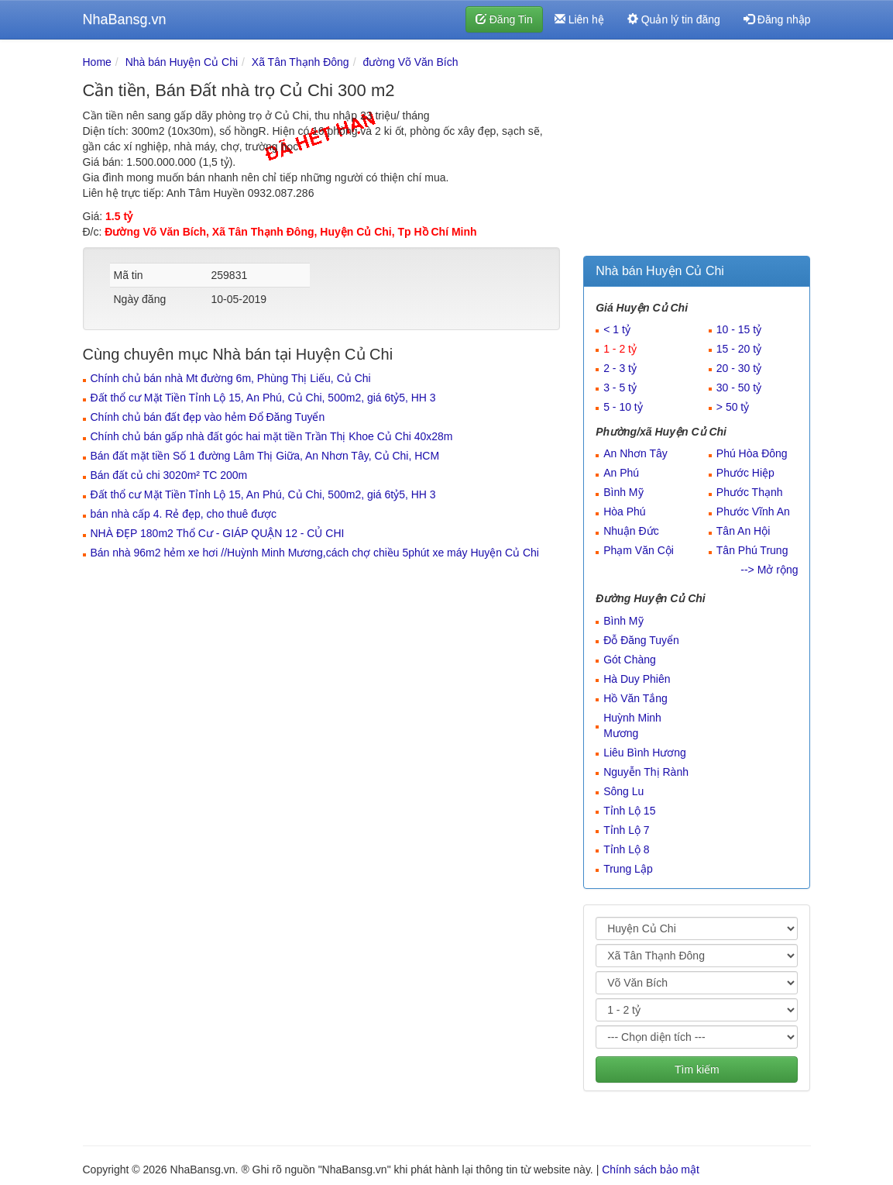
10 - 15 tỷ (738, 329)
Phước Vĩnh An (753, 511)
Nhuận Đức (630, 531)
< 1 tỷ (616, 329)
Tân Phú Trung (752, 550)
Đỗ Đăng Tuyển (641, 640)
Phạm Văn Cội (638, 550)
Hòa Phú (624, 511)
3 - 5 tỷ (620, 387)
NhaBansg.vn (125, 19)
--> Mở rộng (769, 569)
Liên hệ (579, 19)
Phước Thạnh (749, 492)
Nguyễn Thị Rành (646, 772)
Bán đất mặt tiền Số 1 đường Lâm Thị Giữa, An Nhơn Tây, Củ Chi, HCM (265, 456)
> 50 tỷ (732, 407)
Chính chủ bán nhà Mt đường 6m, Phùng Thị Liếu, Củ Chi (231, 378)
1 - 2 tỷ (620, 349)
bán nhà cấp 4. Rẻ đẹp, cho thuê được (183, 514)
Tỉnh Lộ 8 (626, 849)
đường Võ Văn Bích (410, 62)
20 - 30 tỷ (738, 368)
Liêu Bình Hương (644, 752)
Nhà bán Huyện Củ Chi (181, 62)
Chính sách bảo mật (650, 1169)
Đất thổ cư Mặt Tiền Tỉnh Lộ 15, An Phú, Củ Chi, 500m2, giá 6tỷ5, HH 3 (263, 397)
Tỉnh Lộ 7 (626, 830)
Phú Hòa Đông (752, 453)
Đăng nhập (777, 19)
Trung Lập (628, 869)
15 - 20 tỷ (738, 349)
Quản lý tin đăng (673, 19)
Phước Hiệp (745, 473)
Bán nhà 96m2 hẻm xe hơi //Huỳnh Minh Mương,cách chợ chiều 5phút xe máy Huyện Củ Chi (315, 552)
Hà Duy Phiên (636, 679)
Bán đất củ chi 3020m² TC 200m (169, 475)
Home (97, 62)
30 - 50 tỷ (738, 387)
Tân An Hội (743, 531)
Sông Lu (623, 791)
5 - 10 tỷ (623, 407)
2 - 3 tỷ (620, 368)
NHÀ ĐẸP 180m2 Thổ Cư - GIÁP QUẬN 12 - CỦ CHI (218, 533)
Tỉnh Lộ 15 (629, 810)
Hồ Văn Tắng (635, 698)
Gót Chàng (629, 659)
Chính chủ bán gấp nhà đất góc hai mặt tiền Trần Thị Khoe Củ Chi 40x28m (272, 436)
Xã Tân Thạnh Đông (300, 62)
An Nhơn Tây (635, 453)
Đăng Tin (504, 19)
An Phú (621, 473)
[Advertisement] (696, 151)
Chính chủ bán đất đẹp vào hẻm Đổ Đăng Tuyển (208, 417)
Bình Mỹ (623, 492)
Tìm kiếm (697, 1069)
